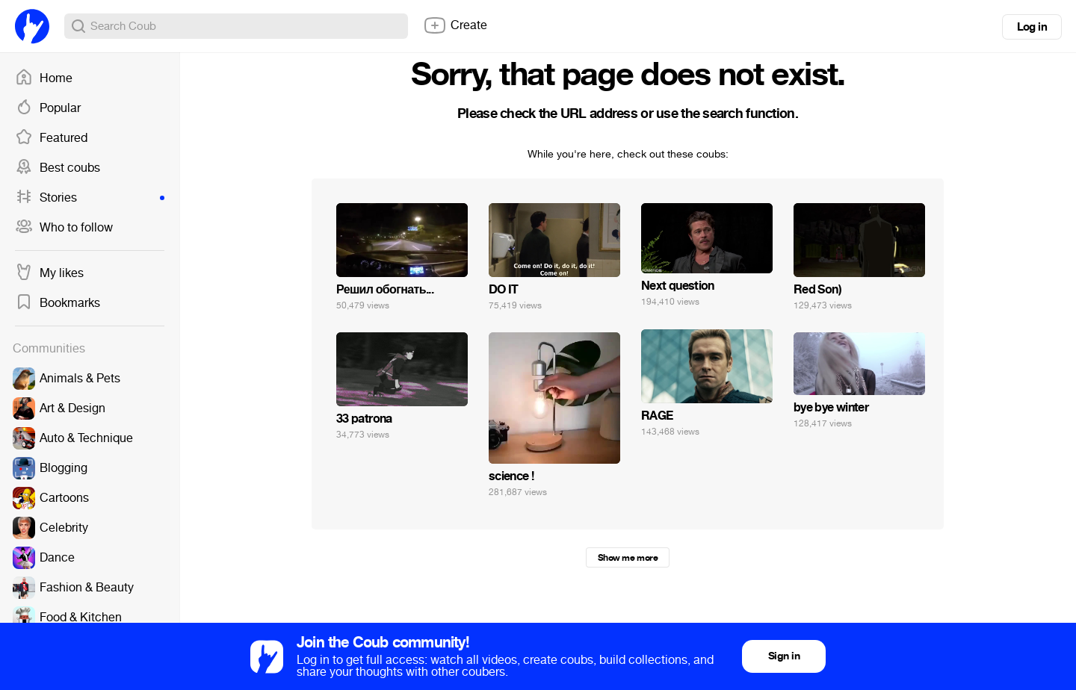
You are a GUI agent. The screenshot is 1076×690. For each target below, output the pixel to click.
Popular (48, 108)
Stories (89, 197)
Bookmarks (57, 303)
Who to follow (64, 227)
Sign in (784, 656)
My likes (49, 273)
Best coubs (57, 168)
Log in (1032, 26)
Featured (51, 138)
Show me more (628, 558)
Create (455, 25)
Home (43, 78)
